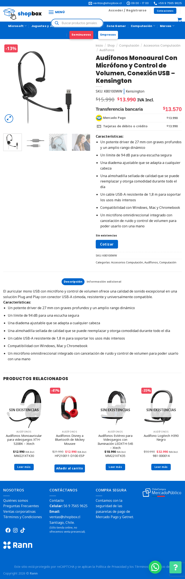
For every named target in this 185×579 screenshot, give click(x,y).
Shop (111, 46)
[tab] (73, 281)
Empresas (108, 34)
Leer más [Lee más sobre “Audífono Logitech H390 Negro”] (161, 467)
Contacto (56, 500)
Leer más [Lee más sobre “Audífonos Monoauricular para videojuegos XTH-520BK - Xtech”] (23, 467)
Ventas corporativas (19, 511)
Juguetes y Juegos (47, 26)
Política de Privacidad (111, 567)
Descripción (73, 281)
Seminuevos (81, 34)
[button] (155, 567)
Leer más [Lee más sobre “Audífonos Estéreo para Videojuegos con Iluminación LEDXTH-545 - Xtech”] (115, 467)
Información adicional (104, 281)
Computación (143, 26)
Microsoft (17, 26)
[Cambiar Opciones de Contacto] (175, 567)
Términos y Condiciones (22, 516)
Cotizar (106, 244)
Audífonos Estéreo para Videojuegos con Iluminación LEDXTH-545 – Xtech (115, 442)
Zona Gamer (116, 26)
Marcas (167, 26)
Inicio (99, 46)
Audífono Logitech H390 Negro (161, 438)
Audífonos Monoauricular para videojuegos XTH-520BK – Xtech (24, 440)
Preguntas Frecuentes (21, 505)
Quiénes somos (15, 500)
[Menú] (56, 12)
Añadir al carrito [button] (69, 468)
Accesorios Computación (162, 46)
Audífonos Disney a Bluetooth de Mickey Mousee (70, 440)
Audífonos (106, 50)
